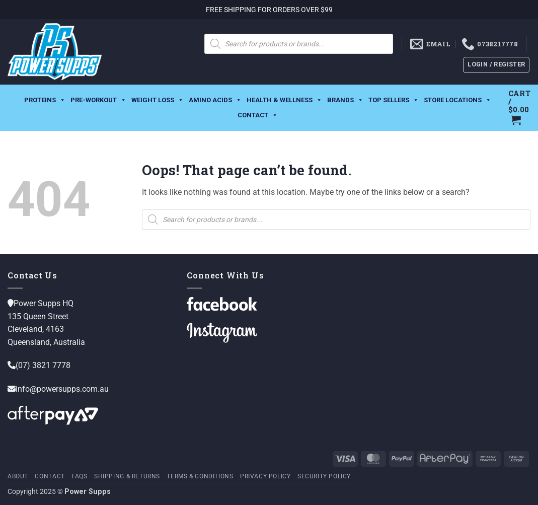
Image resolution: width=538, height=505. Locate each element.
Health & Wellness (284, 99)
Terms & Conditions (200, 476)
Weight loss (157, 99)
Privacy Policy (265, 476)
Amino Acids (215, 99)
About (18, 476)
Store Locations (457, 99)
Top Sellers (393, 99)
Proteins (44, 99)
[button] (496, 65)
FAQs (79, 476)
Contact (258, 114)
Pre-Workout (98, 99)
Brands (345, 99)
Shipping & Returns (127, 476)
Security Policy (324, 476)
